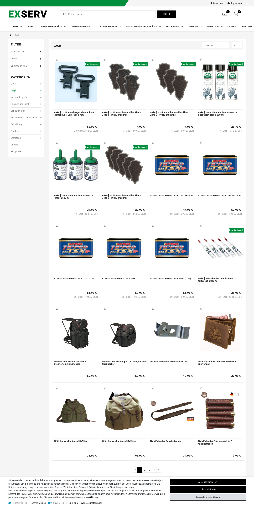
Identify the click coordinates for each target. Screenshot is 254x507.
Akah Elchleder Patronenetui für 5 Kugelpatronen (215, 442)
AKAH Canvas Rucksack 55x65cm (119, 441)
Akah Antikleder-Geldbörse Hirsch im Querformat (217, 362)
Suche (167, 14)
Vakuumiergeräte (52, 26)
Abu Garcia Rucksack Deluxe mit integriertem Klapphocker (70, 362)
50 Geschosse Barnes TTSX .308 (118, 278)
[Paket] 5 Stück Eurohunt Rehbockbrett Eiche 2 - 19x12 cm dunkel (121, 196)
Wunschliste (57, 59)
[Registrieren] (234, 3)
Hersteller (26, 51)
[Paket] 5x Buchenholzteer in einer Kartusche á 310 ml (215, 279)
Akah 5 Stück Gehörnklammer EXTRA (169, 361)
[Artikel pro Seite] (237, 45)
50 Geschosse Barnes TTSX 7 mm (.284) (170, 278)
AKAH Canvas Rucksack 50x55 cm (71, 441)
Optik (16, 26)
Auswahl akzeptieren (208, 497)
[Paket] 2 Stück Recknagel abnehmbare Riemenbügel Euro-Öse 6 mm (74, 113)
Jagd (31, 26)
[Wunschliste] (225, 12)
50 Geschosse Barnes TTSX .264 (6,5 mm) (219, 195)
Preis (26, 58)
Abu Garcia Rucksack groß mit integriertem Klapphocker (124, 362)
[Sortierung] (215, 45)
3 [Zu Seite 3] (149, 469)
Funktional (73, 503)
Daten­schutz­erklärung (86, 497)
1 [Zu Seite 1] (140, 469)
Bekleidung (173, 26)
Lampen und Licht (82, 26)
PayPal (56, 503)
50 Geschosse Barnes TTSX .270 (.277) (74, 278)
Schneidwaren (109, 26)
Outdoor (194, 26)
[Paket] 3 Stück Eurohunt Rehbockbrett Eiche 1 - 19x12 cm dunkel (121, 113)
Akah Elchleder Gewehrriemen (165, 441)
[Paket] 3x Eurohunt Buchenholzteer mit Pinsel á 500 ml (74, 196)
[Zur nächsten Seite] (154, 470)
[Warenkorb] (237, 13)
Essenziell (18, 503)
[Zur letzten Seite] (158, 470)
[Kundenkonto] (216, 3)
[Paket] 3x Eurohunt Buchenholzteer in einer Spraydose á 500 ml (217, 113)
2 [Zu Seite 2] (144, 469)
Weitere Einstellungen (91, 503)
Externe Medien (38, 503)
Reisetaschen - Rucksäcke (142, 26)
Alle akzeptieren (207, 482)
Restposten (16, 151)
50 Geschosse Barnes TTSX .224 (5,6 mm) (171, 195)
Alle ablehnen (208, 489)
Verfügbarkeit (26, 66)
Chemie (232, 26)
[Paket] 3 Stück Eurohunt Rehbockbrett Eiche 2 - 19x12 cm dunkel (169, 113)
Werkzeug (214, 26)
